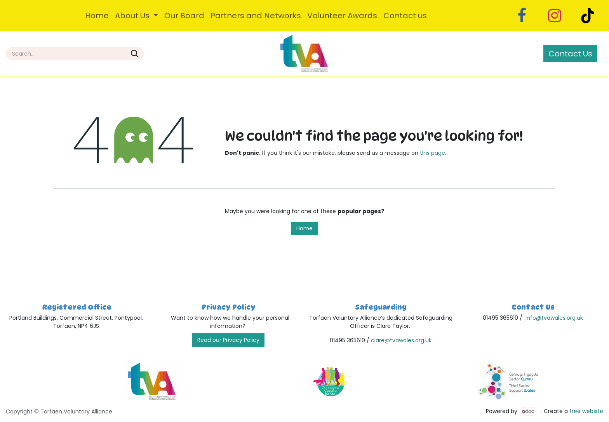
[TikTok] (587, 15)
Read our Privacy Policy (228, 340)
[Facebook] (521, 15)
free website (586, 411)
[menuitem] (97, 16)
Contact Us (570, 53)
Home (304, 228)
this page (432, 153)
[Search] (135, 53)
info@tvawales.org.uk (554, 318)
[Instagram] (554, 15)
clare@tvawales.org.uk (401, 340)
